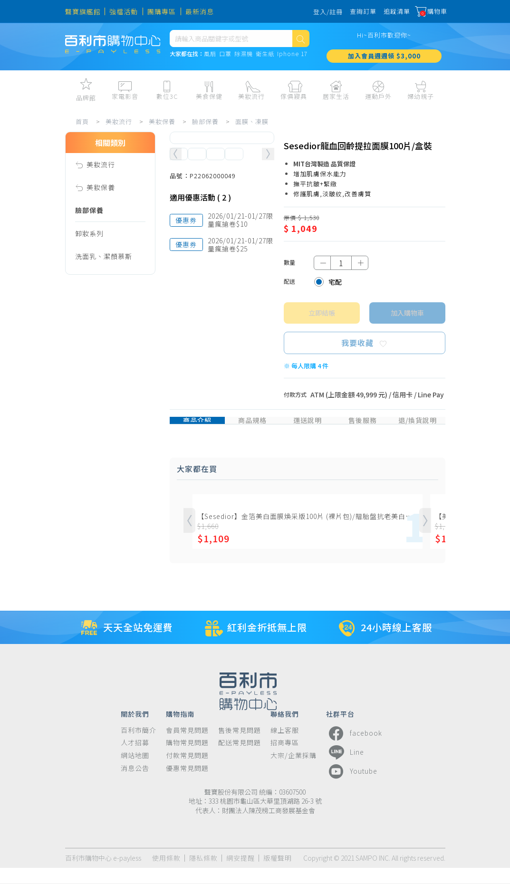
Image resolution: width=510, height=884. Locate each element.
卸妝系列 (89, 233)
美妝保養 (165, 121)
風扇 (210, 59)
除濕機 (243, 59)
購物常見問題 (187, 759)
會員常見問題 (187, 746)
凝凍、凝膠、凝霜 (103, 438)
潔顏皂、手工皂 (100, 279)
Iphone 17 (292, 59)
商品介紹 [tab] (197, 427)
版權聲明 (277, 874)
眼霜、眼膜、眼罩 (103, 370)
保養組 (85, 530)
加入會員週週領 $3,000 (384, 61)
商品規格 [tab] (252, 427)
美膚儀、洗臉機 (100, 552)
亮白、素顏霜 (96, 507)
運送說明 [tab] (307, 427)
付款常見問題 (187, 772)
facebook (354, 749)
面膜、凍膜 (254, 121)
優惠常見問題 (187, 784)
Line (345, 768)
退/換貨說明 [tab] (417, 427)
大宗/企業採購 (293, 772)
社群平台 (340, 729)
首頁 (85, 121)
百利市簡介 (138, 746)
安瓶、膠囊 (93, 416)
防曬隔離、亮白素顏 (107, 484)
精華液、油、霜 (100, 393)
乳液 (82, 324)
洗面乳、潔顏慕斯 (103, 256)
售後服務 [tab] (362, 427)
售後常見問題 (239, 746)
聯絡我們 (284, 729)
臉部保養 (208, 121)
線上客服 (284, 746)
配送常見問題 (239, 759)
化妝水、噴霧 (96, 302)
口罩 (225, 59)
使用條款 (166, 874)
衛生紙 (265, 59)
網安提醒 (240, 874)
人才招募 (135, 759)
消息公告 (135, 784)
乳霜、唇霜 (93, 347)
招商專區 (284, 759)
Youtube (351, 787)
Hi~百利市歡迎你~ (384, 40)
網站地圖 (135, 772)
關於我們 (135, 729)
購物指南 (180, 729)
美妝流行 (121, 121)
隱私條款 (203, 874)
